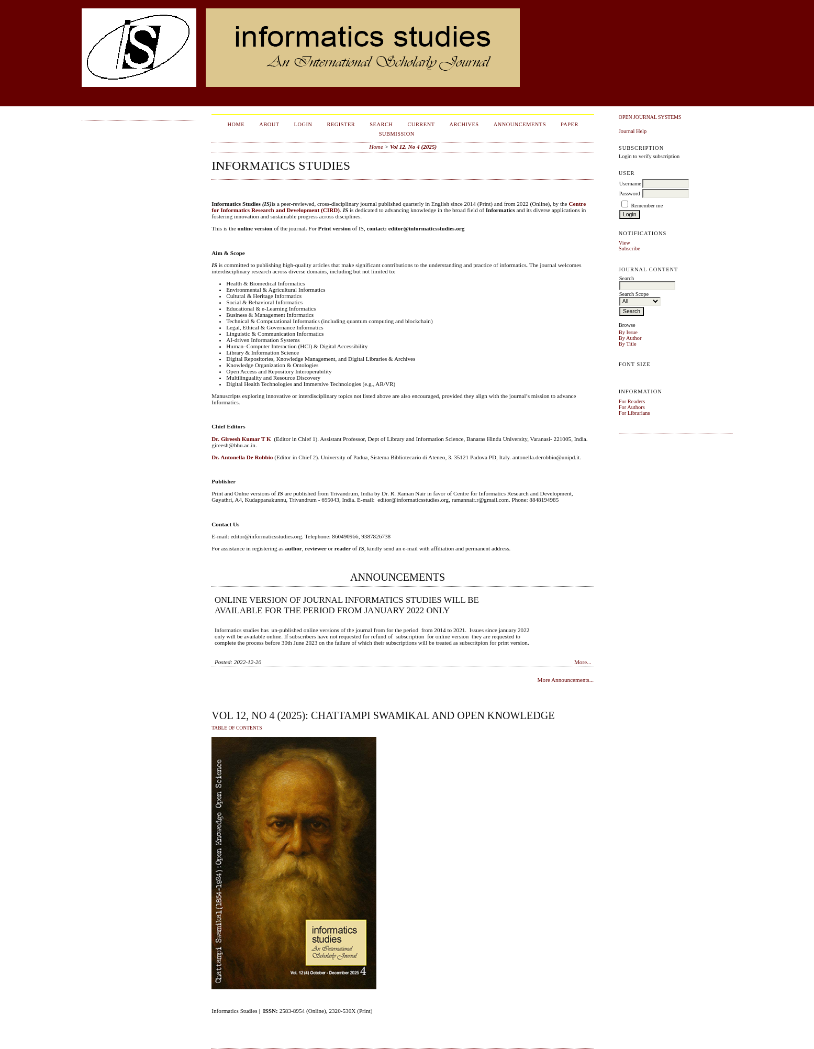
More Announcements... (566, 680)
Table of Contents (236, 728)
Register (341, 124)
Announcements (520, 124)
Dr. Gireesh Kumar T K (241, 439)
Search (381, 124)
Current (420, 124)
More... (583, 662)
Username (630, 183)
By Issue (628, 332)
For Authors (632, 407)
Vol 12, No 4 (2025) (413, 146)
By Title (628, 344)
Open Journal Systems (650, 117)
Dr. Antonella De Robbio (242, 457)
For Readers (632, 401)
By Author (630, 338)
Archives (464, 124)
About (269, 124)
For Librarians (634, 413)
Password (629, 193)
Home (235, 124)
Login (303, 124)
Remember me (647, 205)
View (624, 243)
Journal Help (632, 131)
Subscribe (629, 248)
